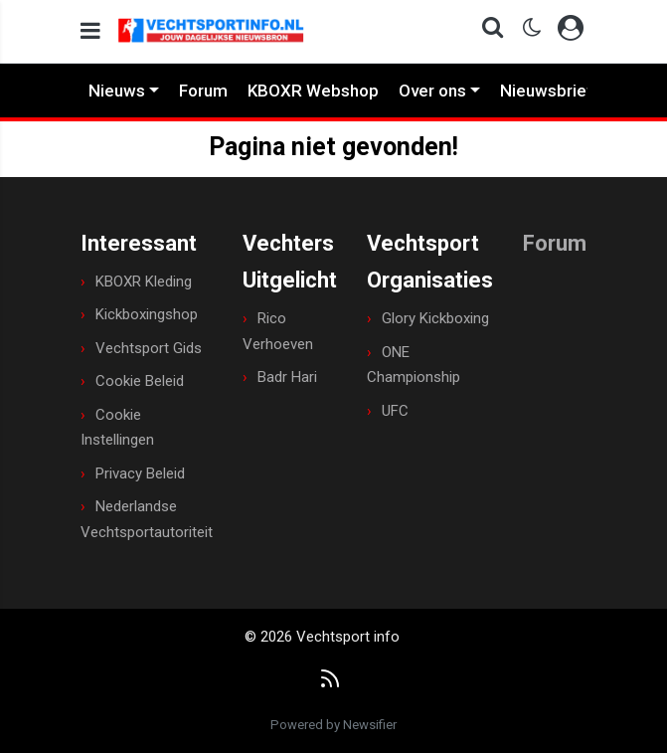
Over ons (432, 90)
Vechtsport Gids (148, 348)
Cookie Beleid (139, 381)
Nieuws (116, 90)
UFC (395, 411)
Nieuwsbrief (546, 90)
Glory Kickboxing (435, 318)
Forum (203, 90)
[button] (486, 31)
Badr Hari (287, 377)
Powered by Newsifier (333, 724)
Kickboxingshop (146, 314)
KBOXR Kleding (143, 281)
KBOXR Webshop (313, 90)
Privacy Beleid (140, 473)
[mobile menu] (90, 31)
